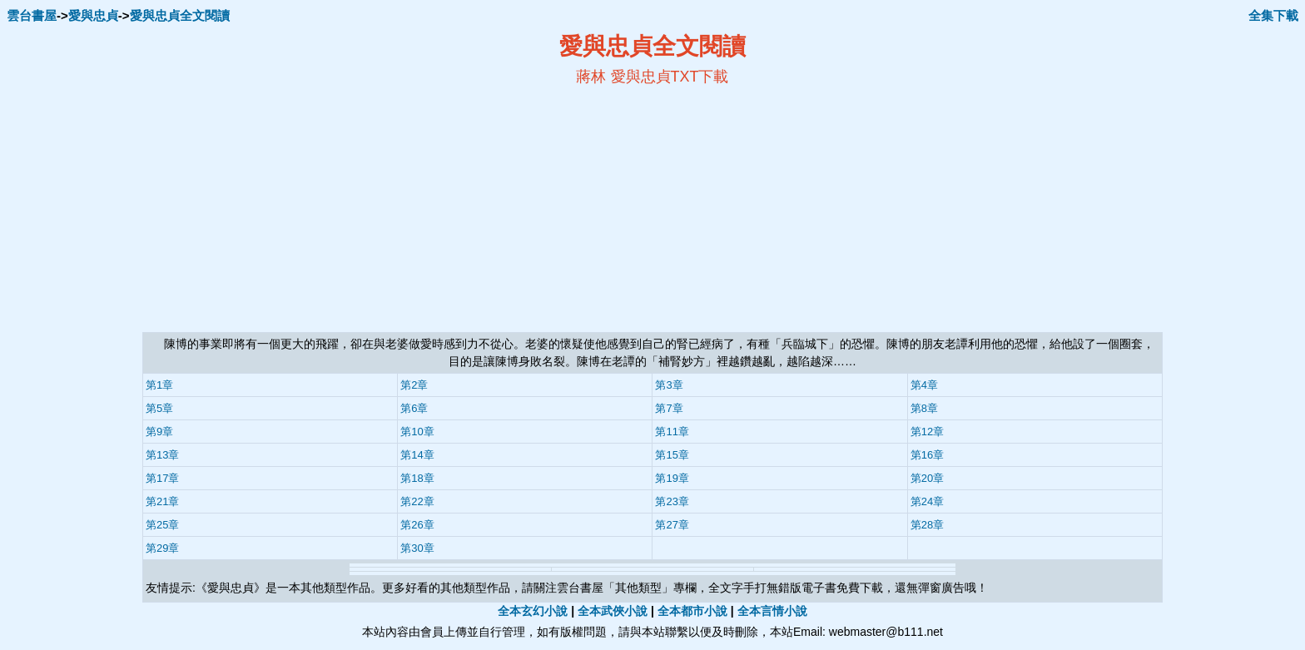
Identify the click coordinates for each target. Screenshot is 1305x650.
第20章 (927, 478)
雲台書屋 (32, 15)
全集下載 (1273, 15)
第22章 (417, 501)
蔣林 (591, 76)
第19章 (671, 478)
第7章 (668, 408)
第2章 (414, 385)
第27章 (671, 525)
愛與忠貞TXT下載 (670, 76)
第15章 (671, 455)
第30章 (417, 548)
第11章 (671, 431)
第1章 (159, 385)
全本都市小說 (692, 611)
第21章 (162, 501)
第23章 (671, 501)
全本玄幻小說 (533, 611)
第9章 (159, 431)
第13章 (162, 455)
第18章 (417, 478)
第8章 (924, 408)
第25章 (162, 525)
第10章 (417, 431)
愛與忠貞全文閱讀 (180, 15)
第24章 (927, 501)
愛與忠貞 (93, 15)
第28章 (927, 525)
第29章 (162, 548)
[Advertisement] (491, 208)
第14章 (417, 455)
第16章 (927, 455)
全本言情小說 (772, 611)
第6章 (414, 408)
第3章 (668, 385)
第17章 (162, 478)
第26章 (417, 525)
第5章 (159, 408)
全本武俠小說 (613, 611)
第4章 (924, 385)
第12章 (927, 431)
